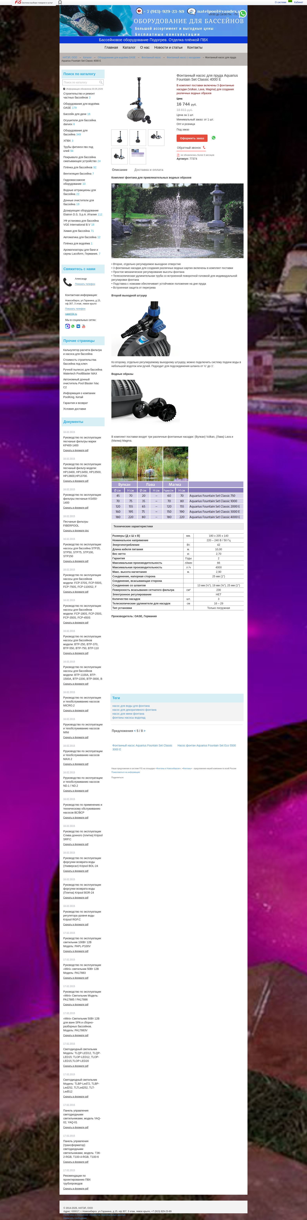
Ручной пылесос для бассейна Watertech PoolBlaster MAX (82, 371)
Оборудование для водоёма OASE (116, 57)
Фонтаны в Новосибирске (168, 768)
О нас (145, 47)
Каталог (129, 47)
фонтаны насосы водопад (128, 717)
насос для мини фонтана (128, 713)
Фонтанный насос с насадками (183, 57)
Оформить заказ (192, 138)
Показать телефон (85, 284)
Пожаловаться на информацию (125, 772)
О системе (280, 2)
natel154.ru (71, 314)
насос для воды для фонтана (131, 705)
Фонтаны (187, 768)
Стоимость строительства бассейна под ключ (79, 361)
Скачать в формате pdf (75, 450)
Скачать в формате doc (76, 530)
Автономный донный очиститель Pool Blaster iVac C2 (81, 383)
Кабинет (298, 2)
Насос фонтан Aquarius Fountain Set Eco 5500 (207, 745)
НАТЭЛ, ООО (70, 57)
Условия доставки (74, 408)
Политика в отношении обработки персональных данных (94, 1215)
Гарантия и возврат (75, 403)
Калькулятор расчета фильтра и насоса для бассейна (82, 351)
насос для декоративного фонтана (134, 709)
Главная (111, 47)
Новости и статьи (168, 47)
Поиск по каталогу (79, 74)
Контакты (194, 47)
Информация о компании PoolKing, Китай (79, 395)
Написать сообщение (75, 1218)
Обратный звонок (189, 147)
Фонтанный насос (151, 57)
